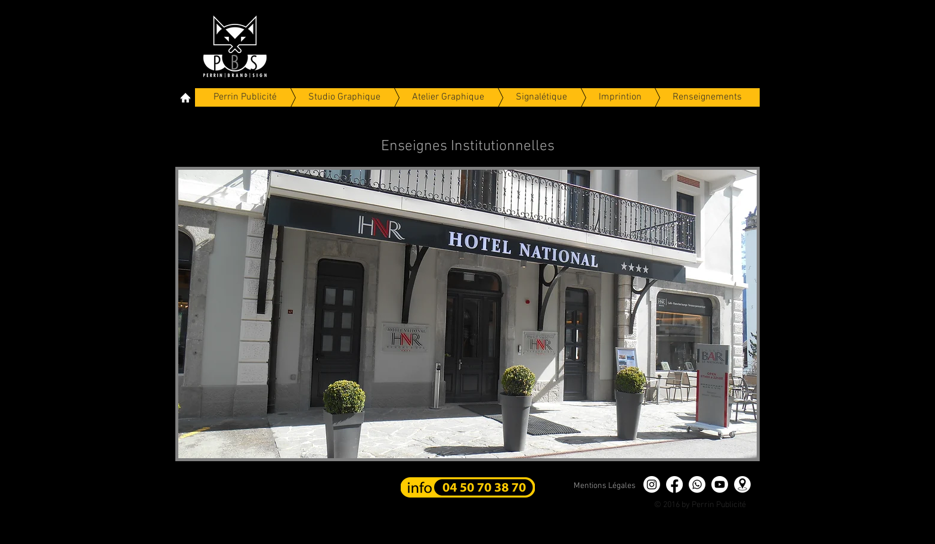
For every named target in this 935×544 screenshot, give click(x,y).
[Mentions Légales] (604, 486)
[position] (742, 484)
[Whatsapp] (697, 484)
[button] (467, 314)
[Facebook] (674, 484)
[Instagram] (651, 484)
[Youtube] (719, 484)
